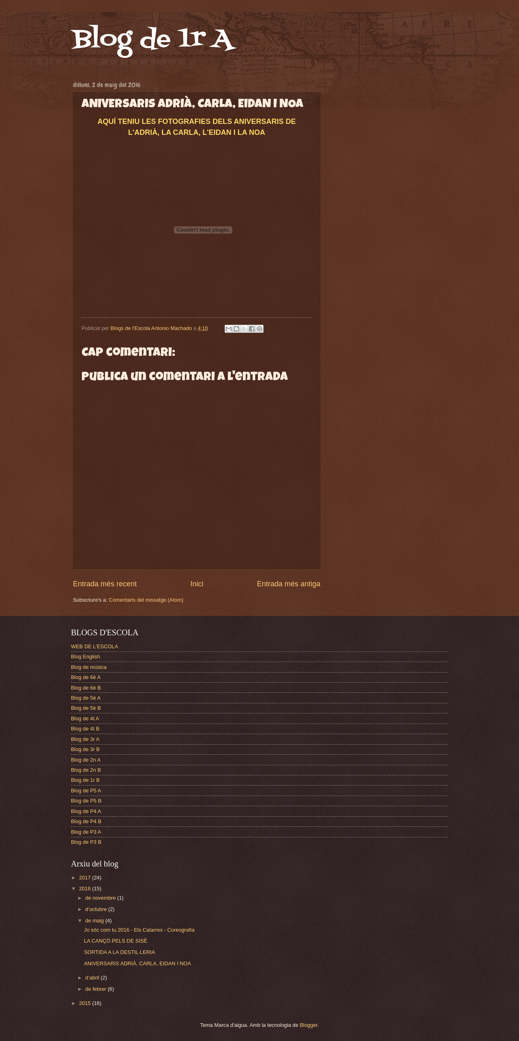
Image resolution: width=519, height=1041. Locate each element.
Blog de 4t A (85, 718)
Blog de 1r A (152, 39)
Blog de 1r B (85, 780)
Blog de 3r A (85, 739)
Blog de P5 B (86, 801)
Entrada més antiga (288, 584)
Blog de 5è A (86, 698)
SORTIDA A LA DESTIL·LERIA (119, 952)
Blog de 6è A (86, 677)
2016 (85, 889)
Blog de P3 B (86, 842)
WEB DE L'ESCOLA (94, 646)
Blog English (85, 657)
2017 (85, 878)
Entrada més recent (105, 584)
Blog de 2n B (86, 770)
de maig (95, 921)
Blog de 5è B (86, 708)
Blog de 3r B (85, 749)
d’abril (93, 978)
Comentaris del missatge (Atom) (146, 600)
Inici (196, 584)
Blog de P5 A (86, 791)
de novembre (101, 898)
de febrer (96, 989)
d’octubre (96, 909)
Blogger (308, 1025)
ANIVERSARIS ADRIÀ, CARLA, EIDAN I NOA (137, 963)
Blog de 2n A (86, 760)
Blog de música (89, 667)
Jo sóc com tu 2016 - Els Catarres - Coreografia (139, 930)
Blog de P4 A (86, 811)
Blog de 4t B (85, 729)
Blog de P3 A (86, 832)
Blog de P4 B (86, 821)
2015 (85, 1003)
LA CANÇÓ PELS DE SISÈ (115, 941)
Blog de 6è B (86, 688)
